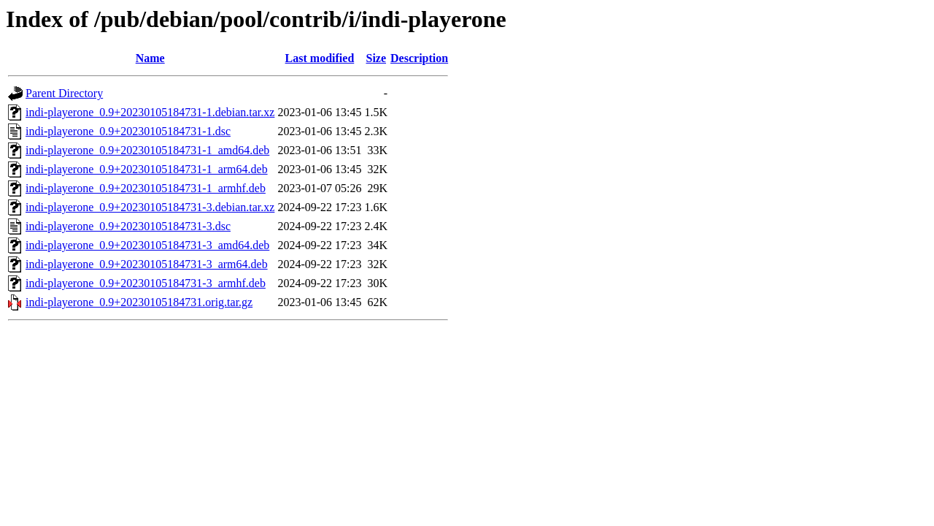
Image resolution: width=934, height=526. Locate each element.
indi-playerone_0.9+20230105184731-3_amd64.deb (147, 245)
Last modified (320, 58)
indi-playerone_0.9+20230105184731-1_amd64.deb (147, 150)
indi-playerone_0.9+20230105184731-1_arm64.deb (147, 169)
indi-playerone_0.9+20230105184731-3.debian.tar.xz (150, 207)
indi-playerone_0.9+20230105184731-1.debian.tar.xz (150, 112)
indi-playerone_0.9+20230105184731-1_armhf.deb (146, 188)
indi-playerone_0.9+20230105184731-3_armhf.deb (146, 283)
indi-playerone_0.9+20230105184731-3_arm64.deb (147, 264)
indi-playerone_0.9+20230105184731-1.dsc (128, 131)
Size (376, 58)
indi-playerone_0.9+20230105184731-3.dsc (128, 226)
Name (150, 58)
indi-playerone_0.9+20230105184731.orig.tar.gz (139, 302)
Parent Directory (64, 93)
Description (419, 58)
